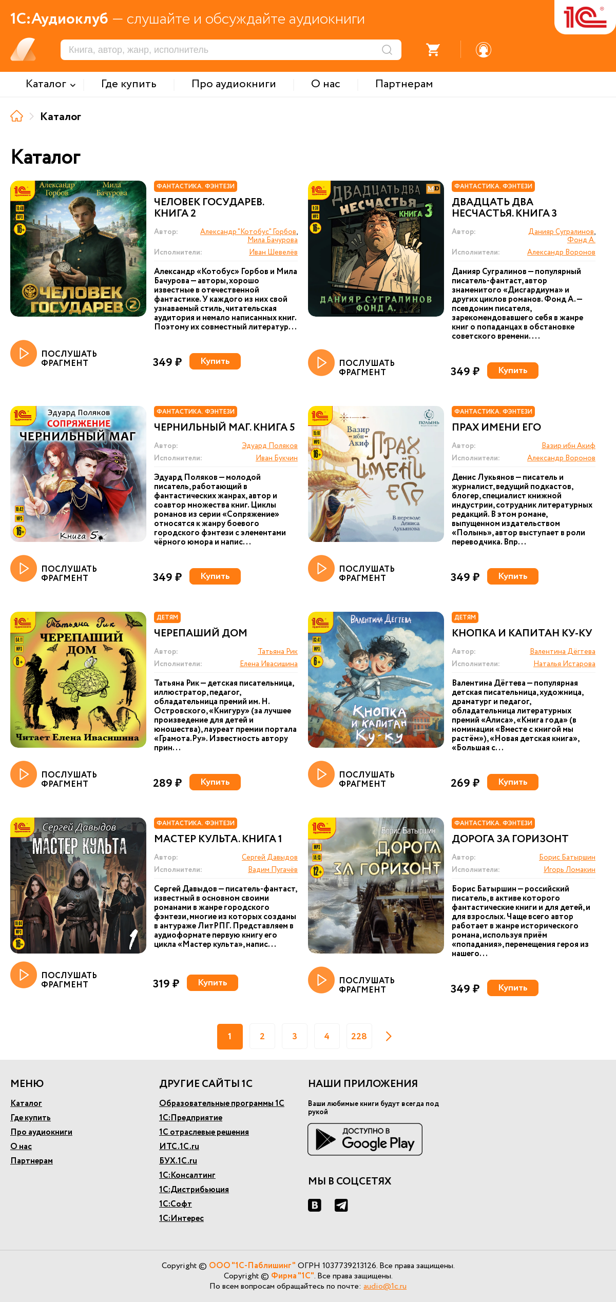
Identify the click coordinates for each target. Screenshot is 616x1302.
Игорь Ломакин (569, 870)
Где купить (30, 1118)
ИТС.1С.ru (179, 1147)
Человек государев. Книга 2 (209, 208)
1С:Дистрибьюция (194, 1190)
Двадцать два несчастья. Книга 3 (504, 208)
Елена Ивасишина (269, 664)
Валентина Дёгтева (562, 652)
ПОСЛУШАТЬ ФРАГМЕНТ (53, 354)
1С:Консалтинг (187, 1175)
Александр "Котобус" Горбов (248, 232)
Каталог (26, 1104)
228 (359, 1036)
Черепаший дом (200, 633)
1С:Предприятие (190, 1118)
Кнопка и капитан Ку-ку (522, 633)
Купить (215, 361)
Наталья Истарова (564, 664)
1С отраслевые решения (204, 1132)
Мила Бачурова (272, 240)
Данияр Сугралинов (561, 232)
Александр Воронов (561, 252)
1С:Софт (175, 1204)
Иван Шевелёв (273, 252)
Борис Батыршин (567, 857)
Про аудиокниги (41, 1132)
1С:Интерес (181, 1219)
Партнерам (31, 1161)
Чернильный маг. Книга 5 (224, 428)
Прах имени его (496, 428)
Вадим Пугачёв (273, 870)
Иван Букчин (277, 458)
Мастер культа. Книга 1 (218, 839)
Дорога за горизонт (510, 839)
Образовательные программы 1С (221, 1104)
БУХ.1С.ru (178, 1161)
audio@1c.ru (385, 1286)
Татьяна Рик (278, 652)
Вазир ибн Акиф (568, 446)
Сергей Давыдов (270, 857)
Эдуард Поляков (270, 446)
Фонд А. (581, 240)
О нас (21, 1147)
